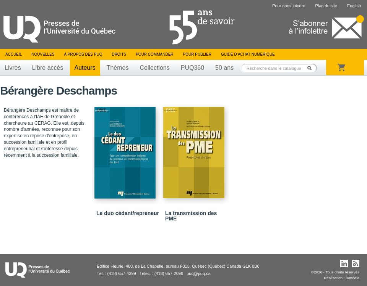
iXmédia (352, 278)
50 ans (224, 67)
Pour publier (197, 54)
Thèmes (118, 67)
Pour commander (154, 54)
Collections (154, 67)
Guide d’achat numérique (248, 54)
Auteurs (85, 67)
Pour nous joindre (288, 5)
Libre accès (47, 67)
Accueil (13, 54)
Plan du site (326, 5)
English (354, 5)
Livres (13, 67)
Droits (119, 54)
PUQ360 (192, 67)
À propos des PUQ (83, 54)
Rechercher (311, 68)
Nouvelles (42, 54)
